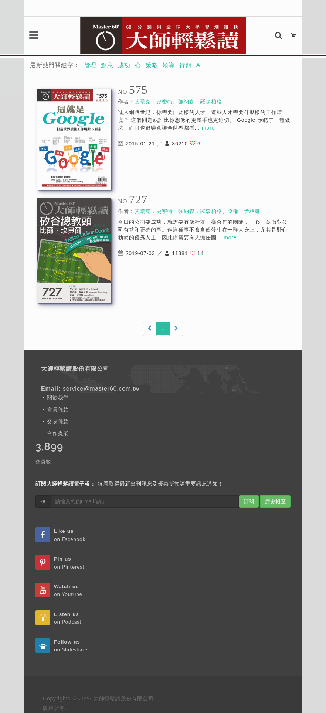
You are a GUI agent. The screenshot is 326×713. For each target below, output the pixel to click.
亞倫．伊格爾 (243, 211)
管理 (90, 65)
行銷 (185, 65)
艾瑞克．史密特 (154, 101)
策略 (152, 65)
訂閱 (249, 501)
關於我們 (58, 398)
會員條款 (58, 409)
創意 (107, 65)
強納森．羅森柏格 (200, 101)
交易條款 (58, 421)
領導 (168, 65)
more (208, 128)
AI (199, 65)
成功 (124, 65)
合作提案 (58, 433)
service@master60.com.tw (101, 388)
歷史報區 (275, 501)
